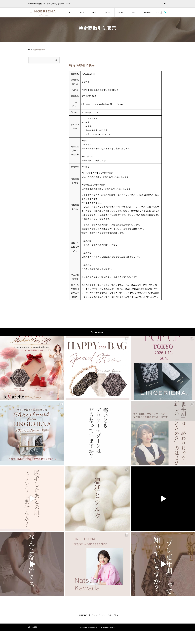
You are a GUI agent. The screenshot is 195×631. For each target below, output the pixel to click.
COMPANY (147, 12)
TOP (68, 12)
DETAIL (108, 12)
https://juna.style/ (90, 112)
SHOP (81, 12)
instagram (99, 332)
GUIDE (120, 12)
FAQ (134, 12)
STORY (95, 12)
